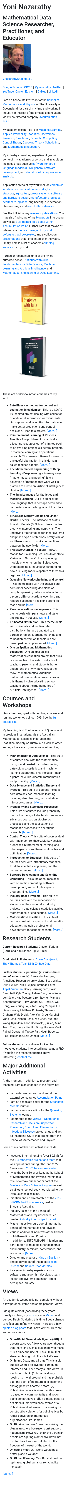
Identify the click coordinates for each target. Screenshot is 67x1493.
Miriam (50, 1315)
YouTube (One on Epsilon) (19, 91)
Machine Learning (50, 129)
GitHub (42, 91)
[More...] (52, 431)
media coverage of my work (35, 230)
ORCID (28, 87)
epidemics (56, 185)
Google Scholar (12, 87)
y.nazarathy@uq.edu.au (17, 79)
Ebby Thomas (11, 963)
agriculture (22, 193)
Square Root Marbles (38, 1266)
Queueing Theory (33, 142)
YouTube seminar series (41, 1168)
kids (31, 1315)
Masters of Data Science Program (31, 1185)
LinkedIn (53, 91)
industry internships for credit (38, 1219)
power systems (40, 193)
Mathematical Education (23, 146)
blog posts (42, 217)
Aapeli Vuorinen (13, 989)
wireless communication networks (24, 189)
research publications (44, 213)
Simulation (22, 138)
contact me (25, 1057)
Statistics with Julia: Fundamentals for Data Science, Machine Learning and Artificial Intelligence (29, 264)
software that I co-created (19, 234)
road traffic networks (41, 206)
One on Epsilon (48, 1257)
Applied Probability (14, 134)
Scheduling (52, 142)
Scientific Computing (44, 138)
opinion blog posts (14, 1328)
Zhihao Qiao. (43, 963)
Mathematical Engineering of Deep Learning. (31, 272)
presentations (11, 238)
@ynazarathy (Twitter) (48, 87)
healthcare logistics (15, 202)
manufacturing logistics (45, 197)
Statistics (34, 134)
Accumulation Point (49, 1097)
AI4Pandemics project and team (35, 1160)
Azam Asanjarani (46, 959)
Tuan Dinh (27, 963)
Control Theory (12, 142)
